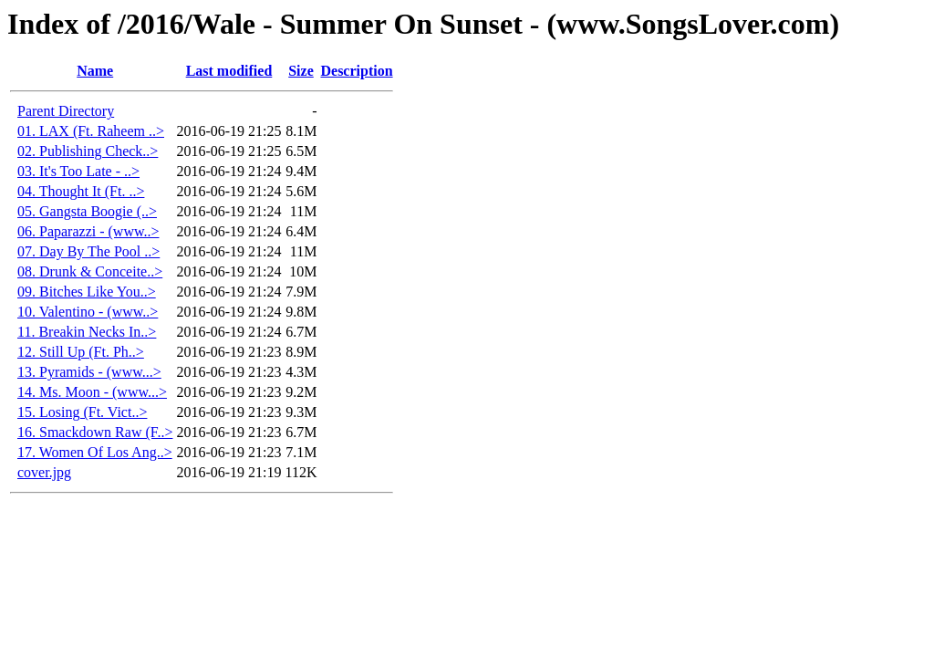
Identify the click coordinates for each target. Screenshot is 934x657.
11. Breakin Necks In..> (86, 331)
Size (301, 70)
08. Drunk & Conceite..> (89, 271)
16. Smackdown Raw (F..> (94, 432)
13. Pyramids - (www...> (89, 372)
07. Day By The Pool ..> (88, 251)
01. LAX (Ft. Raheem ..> (90, 131)
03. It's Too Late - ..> (78, 171)
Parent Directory (65, 111)
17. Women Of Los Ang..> (94, 452)
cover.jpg (44, 472)
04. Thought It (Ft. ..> (80, 191)
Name (95, 70)
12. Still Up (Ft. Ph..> (80, 352)
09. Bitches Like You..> (86, 291)
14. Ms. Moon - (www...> (92, 392)
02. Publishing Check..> (87, 151)
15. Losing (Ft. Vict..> (82, 412)
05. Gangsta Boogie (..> (87, 211)
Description (356, 70)
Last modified (229, 70)
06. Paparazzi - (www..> (88, 231)
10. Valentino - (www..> (87, 311)
